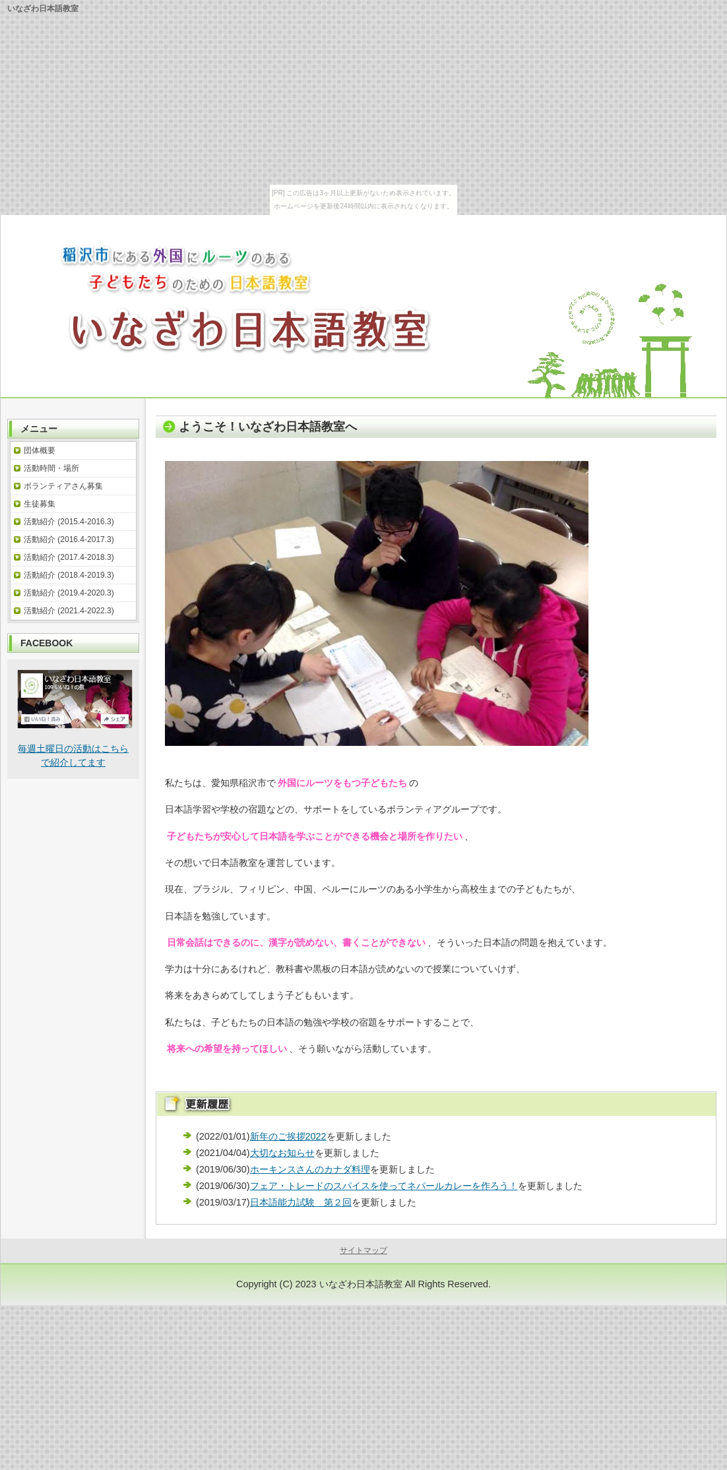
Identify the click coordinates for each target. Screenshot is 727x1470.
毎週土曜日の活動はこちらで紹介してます (75, 743)
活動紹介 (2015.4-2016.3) (69, 521)
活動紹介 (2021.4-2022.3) (69, 610)
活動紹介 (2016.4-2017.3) (69, 539)
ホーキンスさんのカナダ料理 (310, 1169)
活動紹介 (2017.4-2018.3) (69, 557)
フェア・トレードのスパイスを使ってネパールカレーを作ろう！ (384, 1185)
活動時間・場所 (51, 468)
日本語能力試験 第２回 (301, 1202)
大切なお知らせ (282, 1153)
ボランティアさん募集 (63, 486)
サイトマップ (363, 1250)
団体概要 (39, 450)
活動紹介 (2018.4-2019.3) (69, 575)
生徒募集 (39, 503)
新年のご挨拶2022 (288, 1136)
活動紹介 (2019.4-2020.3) (69, 592)
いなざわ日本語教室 (360, 1284)
